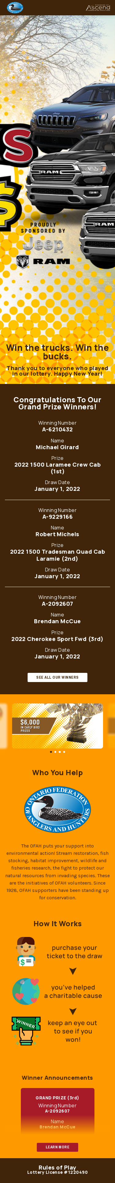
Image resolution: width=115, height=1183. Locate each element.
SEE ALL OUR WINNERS (57, 677)
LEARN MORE (58, 1147)
